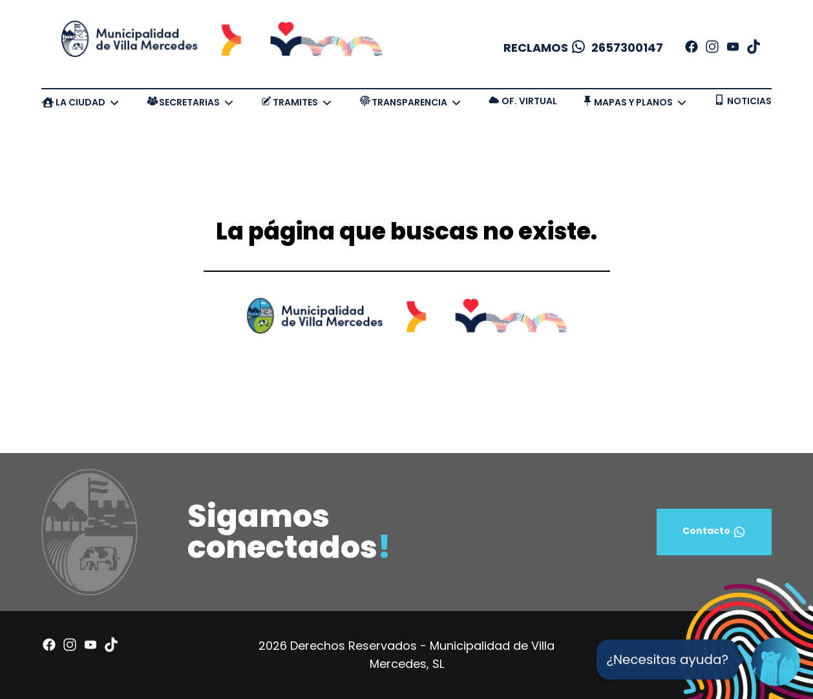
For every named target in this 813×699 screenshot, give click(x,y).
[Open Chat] (776, 662)
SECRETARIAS (189, 102)
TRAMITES (295, 102)
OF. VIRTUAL (529, 100)
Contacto (714, 532)
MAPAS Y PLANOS (633, 102)
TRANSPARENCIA (409, 102)
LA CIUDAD (80, 102)
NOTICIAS (749, 100)
